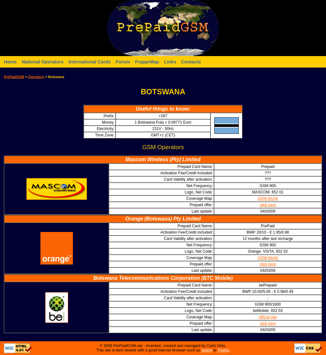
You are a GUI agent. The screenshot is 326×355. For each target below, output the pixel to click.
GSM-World (268, 198)
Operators (36, 77)
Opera (207, 350)
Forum (123, 61)
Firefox (224, 350)
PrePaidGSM (14, 77)
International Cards (89, 61)
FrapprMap (147, 61)
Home (10, 61)
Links (170, 61)
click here (268, 205)
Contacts (191, 61)
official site (268, 317)
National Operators (42, 61)
